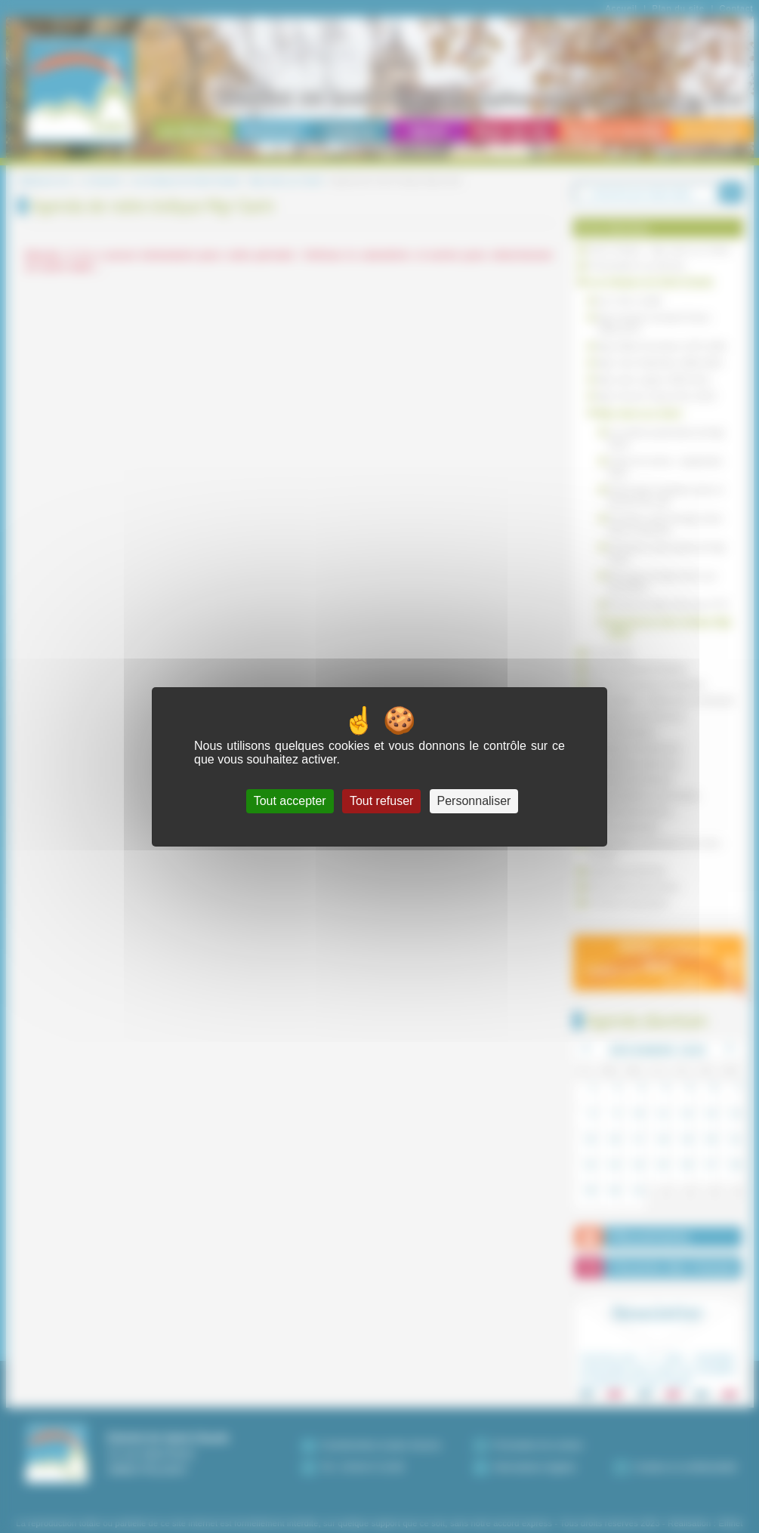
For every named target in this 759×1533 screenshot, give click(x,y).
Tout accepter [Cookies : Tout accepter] (290, 800)
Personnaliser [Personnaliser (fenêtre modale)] (474, 800)
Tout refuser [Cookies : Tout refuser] (381, 800)
